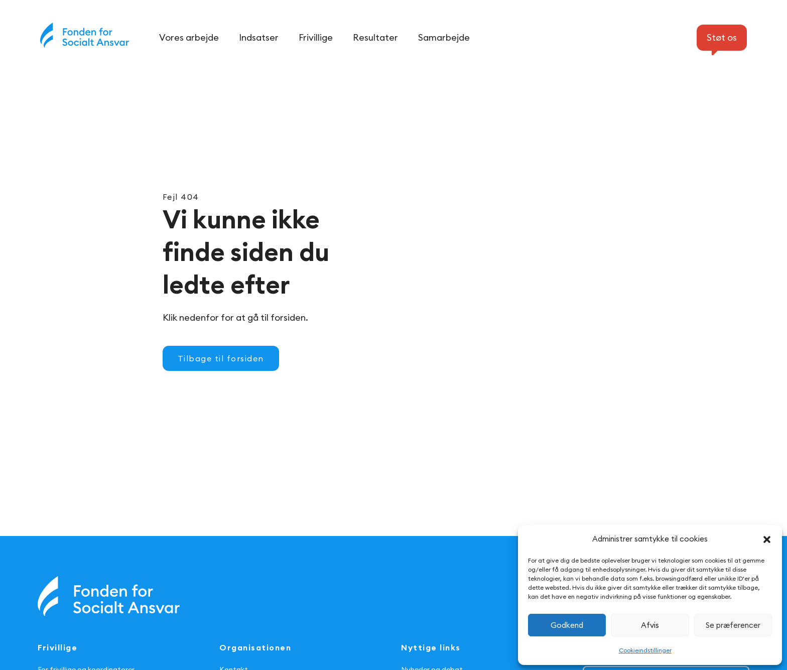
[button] (767, 539)
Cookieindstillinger (645, 650)
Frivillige (316, 37)
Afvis (650, 625)
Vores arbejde (189, 37)
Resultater (375, 37)
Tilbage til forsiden (221, 358)
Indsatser (259, 37)
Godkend (567, 625)
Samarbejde (444, 37)
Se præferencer (733, 625)
